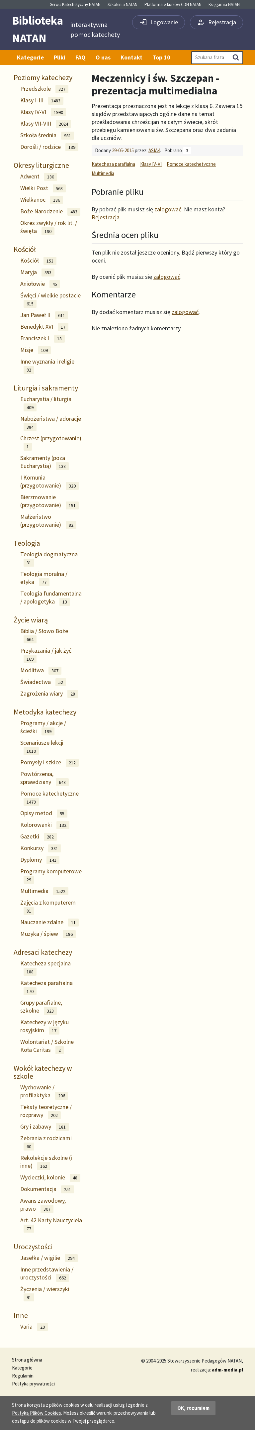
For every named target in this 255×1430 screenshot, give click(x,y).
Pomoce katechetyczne (49, 798)
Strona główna (27, 1360)
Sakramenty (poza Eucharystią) (44, 462)
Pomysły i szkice (49, 762)
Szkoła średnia (47, 135)
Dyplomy (39, 860)
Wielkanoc (41, 200)
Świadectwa (43, 682)
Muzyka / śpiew (48, 934)
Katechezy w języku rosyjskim (44, 1026)
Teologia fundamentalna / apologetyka (51, 598)
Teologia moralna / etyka (43, 578)
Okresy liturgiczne (41, 165)
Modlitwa (40, 670)
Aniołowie (40, 284)
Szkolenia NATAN (122, 4)
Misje (35, 350)
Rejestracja (106, 217)
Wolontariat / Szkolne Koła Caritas (47, 1046)
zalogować (167, 209)
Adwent (38, 176)
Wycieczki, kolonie (50, 1177)
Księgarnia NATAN (224, 4)
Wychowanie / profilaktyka (44, 1091)
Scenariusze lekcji (41, 747)
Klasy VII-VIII (45, 124)
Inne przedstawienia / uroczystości (46, 1273)
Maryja (37, 272)
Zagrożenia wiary (49, 694)
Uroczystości (33, 1246)
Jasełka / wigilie (49, 1258)
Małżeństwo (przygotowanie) (48, 521)
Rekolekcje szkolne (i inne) (46, 1162)
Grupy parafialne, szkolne (41, 1007)
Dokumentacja (47, 1189)
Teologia (27, 543)
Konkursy (40, 848)
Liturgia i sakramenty (46, 387)
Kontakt (131, 57)
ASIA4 (154, 150)
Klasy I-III (41, 100)
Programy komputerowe (51, 875)
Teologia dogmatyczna (49, 558)
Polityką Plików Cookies (36, 1413)
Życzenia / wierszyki (44, 1293)
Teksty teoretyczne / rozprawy (46, 1111)
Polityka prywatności (33, 1383)
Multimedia (44, 891)
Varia (34, 1327)
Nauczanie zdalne (49, 922)
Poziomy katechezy (43, 77)
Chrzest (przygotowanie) (50, 442)
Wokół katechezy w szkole (43, 1072)
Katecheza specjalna (45, 967)
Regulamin (23, 1376)
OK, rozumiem (193, 1408)
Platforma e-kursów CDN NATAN (173, 4)
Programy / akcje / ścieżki (43, 727)
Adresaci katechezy (43, 952)
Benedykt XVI (44, 327)
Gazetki (38, 836)
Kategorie (30, 57)
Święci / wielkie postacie (50, 299)
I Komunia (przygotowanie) (49, 482)
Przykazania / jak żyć (45, 655)
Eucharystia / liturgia (45, 403)
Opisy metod (43, 813)
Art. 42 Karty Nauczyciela (51, 1224)
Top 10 (161, 57)
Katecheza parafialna (46, 987)
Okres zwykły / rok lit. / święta (48, 227)
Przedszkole (44, 89)
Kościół (25, 249)
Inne (21, 1315)
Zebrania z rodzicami (46, 1142)
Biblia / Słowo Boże (44, 635)
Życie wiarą (31, 619)
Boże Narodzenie (50, 211)
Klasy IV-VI (43, 112)
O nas (103, 57)
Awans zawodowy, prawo (43, 1205)
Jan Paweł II (44, 315)
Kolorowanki (44, 825)
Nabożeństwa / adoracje (50, 423)
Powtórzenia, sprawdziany (44, 778)
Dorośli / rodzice (49, 147)
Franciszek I (42, 338)
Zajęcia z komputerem (48, 907)
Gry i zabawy (44, 1127)
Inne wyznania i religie (47, 366)
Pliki (59, 57)
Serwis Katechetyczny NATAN (75, 4)
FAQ (80, 57)
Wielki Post (43, 188)
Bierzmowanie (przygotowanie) (49, 501)
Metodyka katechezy (45, 711)
